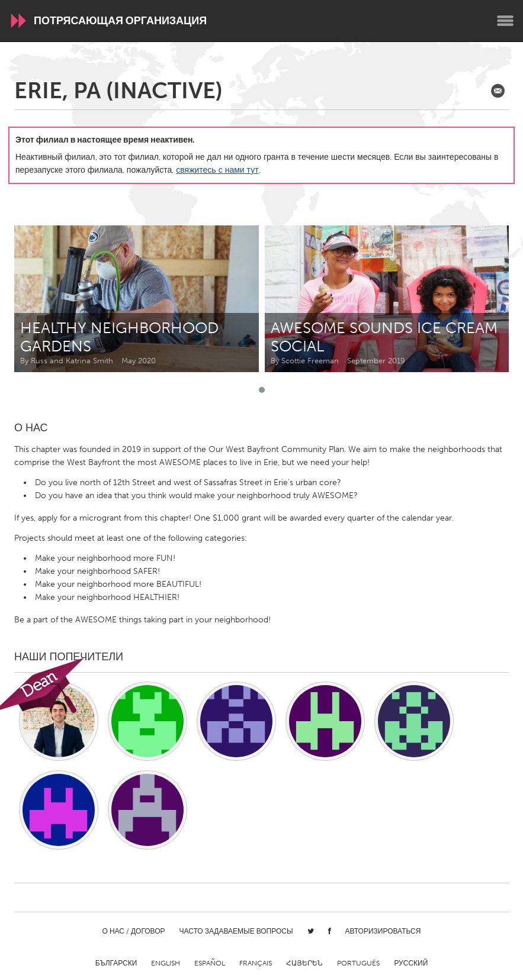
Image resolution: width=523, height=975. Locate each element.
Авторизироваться (383, 931)
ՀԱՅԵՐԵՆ (304, 963)
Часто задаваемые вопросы (236, 931)
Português (358, 963)
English (165, 963)
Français (255, 963)
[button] (262, 390)
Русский (411, 963)
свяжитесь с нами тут (217, 170)
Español (209, 963)
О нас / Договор (133, 931)
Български (116, 963)
